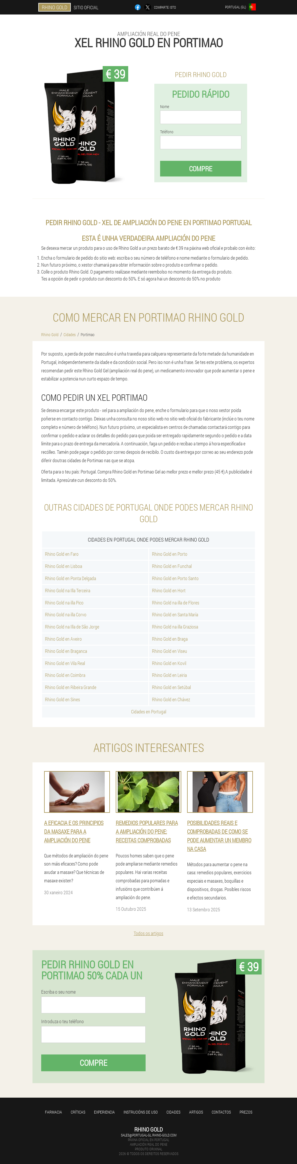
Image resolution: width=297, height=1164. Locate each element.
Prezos (246, 1112)
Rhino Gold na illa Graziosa (175, 627)
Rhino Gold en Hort (169, 590)
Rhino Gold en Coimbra (65, 675)
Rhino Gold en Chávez (171, 699)
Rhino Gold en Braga (170, 639)
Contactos (221, 1112)
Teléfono (166, 132)
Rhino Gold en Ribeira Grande (70, 687)
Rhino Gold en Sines (62, 699)
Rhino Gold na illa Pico (64, 603)
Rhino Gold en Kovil (169, 663)
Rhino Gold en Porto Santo (175, 578)
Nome (164, 107)
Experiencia (104, 1112)
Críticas (78, 1112)
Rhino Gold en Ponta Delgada (70, 578)
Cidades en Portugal (148, 711)
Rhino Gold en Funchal (172, 566)
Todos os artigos (148, 933)
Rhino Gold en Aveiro (63, 639)
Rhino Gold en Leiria (169, 675)
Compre (200, 168)
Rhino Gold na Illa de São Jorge (72, 627)
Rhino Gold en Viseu (169, 651)
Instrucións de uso (141, 1112)
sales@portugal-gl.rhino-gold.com (148, 1135)
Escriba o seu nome (58, 992)
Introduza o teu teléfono (62, 1021)
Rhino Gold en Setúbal (171, 687)
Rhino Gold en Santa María (175, 614)
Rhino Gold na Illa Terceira (67, 590)
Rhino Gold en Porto (169, 554)
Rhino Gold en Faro (62, 554)
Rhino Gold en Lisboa (63, 566)
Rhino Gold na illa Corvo (65, 614)
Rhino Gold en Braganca (66, 651)
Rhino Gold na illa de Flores (175, 603)
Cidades (173, 1112)
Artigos (196, 1112)
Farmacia (53, 1112)
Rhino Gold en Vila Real (65, 663)
